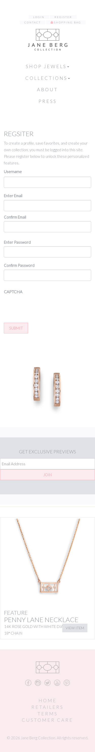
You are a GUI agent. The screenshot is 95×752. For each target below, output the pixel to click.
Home (48, 700)
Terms (47, 713)
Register (63, 17)
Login (39, 17)
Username (13, 171)
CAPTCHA (13, 291)
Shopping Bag (67, 22)
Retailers (47, 707)
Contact (32, 22)
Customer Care (47, 720)
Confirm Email (15, 217)
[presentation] (42, 307)
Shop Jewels (47, 66)
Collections (47, 78)
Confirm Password (19, 265)
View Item (75, 628)
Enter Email (13, 195)
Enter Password (17, 242)
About (47, 89)
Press (48, 101)
